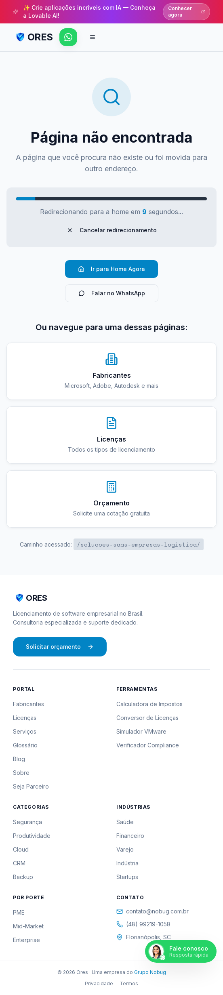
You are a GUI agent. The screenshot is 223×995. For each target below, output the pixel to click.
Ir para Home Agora (111, 268)
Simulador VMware (141, 731)
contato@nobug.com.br (152, 911)
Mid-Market (28, 926)
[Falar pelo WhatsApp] (68, 37)
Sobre (21, 772)
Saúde (125, 821)
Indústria (127, 863)
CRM (19, 863)
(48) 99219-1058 (143, 924)
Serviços (24, 731)
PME (19, 912)
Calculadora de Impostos (149, 703)
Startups (127, 876)
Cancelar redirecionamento (112, 230)
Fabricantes (28, 703)
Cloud (21, 849)
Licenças (24, 717)
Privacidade (99, 983)
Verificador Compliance (147, 745)
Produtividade (31, 835)
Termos (129, 983)
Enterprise (26, 939)
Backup (23, 876)
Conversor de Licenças (147, 717)
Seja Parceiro (31, 786)
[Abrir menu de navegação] (92, 37)
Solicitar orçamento (60, 646)
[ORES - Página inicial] (33, 37)
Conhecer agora (186, 11)
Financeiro (130, 835)
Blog (19, 758)
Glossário (25, 745)
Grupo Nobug (150, 972)
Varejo (125, 849)
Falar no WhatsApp (111, 293)
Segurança (27, 821)
